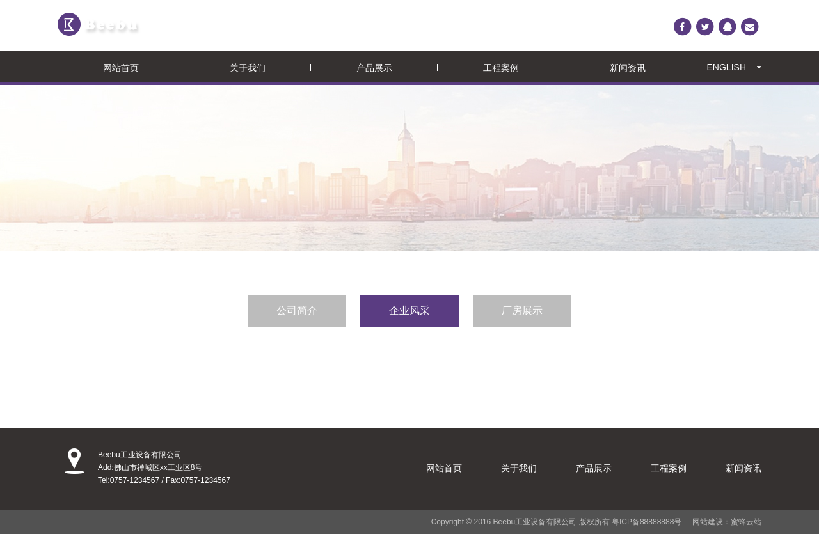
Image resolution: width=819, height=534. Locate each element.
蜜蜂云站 (746, 521)
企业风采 (409, 310)
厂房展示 (522, 310)
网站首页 (121, 67)
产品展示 (374, 67)
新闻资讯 (628, 67)
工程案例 (501, 67)
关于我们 (248, 67)
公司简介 (296, 310)
